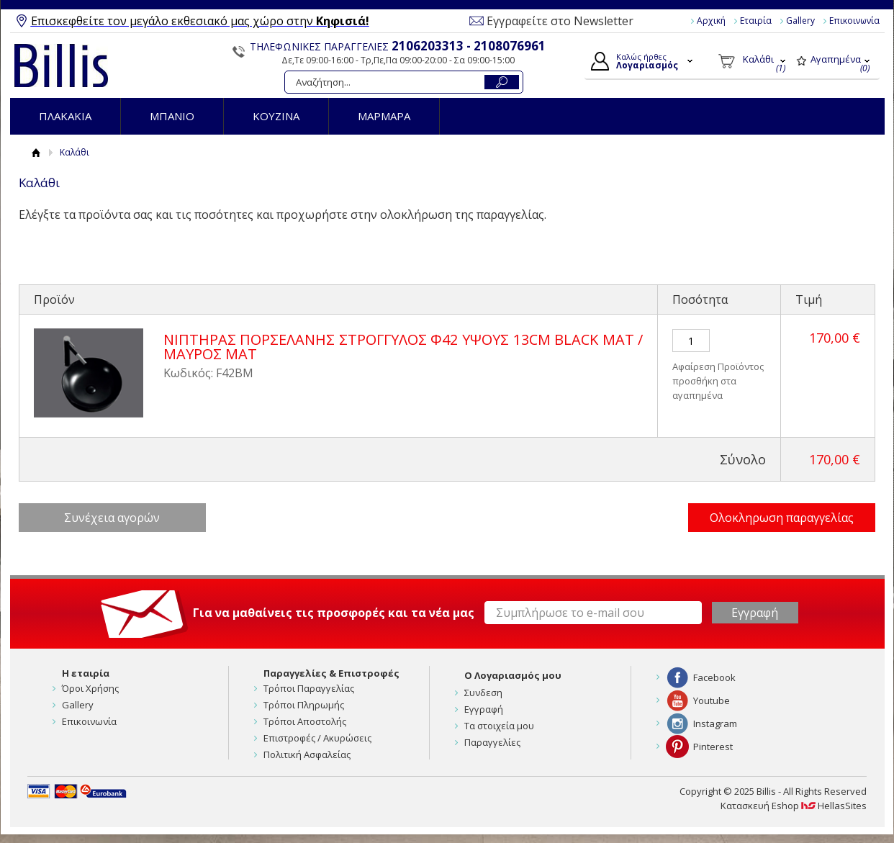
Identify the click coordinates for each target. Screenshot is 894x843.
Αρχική (711, 20)
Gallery (800, 20)
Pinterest (713, 746)
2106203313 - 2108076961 (469, 45)
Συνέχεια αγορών (112, 518)
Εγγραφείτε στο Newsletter (560, 21)
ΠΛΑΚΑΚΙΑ (65, 116)
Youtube (711, 700)
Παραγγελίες (492, 742)
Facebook (714, 677)
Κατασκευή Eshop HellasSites (794, 805)
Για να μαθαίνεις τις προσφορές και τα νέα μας (333, 613)
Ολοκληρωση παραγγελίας (782, 518)
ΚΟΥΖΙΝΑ (276, 116)
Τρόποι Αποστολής (304, 721)
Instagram (715, 723)
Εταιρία (756, 20)
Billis (61, 65)
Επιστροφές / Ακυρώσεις (317, 737)
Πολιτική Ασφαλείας (307, 754)
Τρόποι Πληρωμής (303, 704)
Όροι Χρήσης (90, 688)
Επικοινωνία (854, 20)
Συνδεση (483, 692)
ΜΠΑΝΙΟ (172, 116)
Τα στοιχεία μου (499, 725)
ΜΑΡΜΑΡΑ (384, 116)
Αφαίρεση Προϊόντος (718, 366)
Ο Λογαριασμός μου (512, 675)
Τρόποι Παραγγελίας (308, 688)
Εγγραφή (483, 709)
